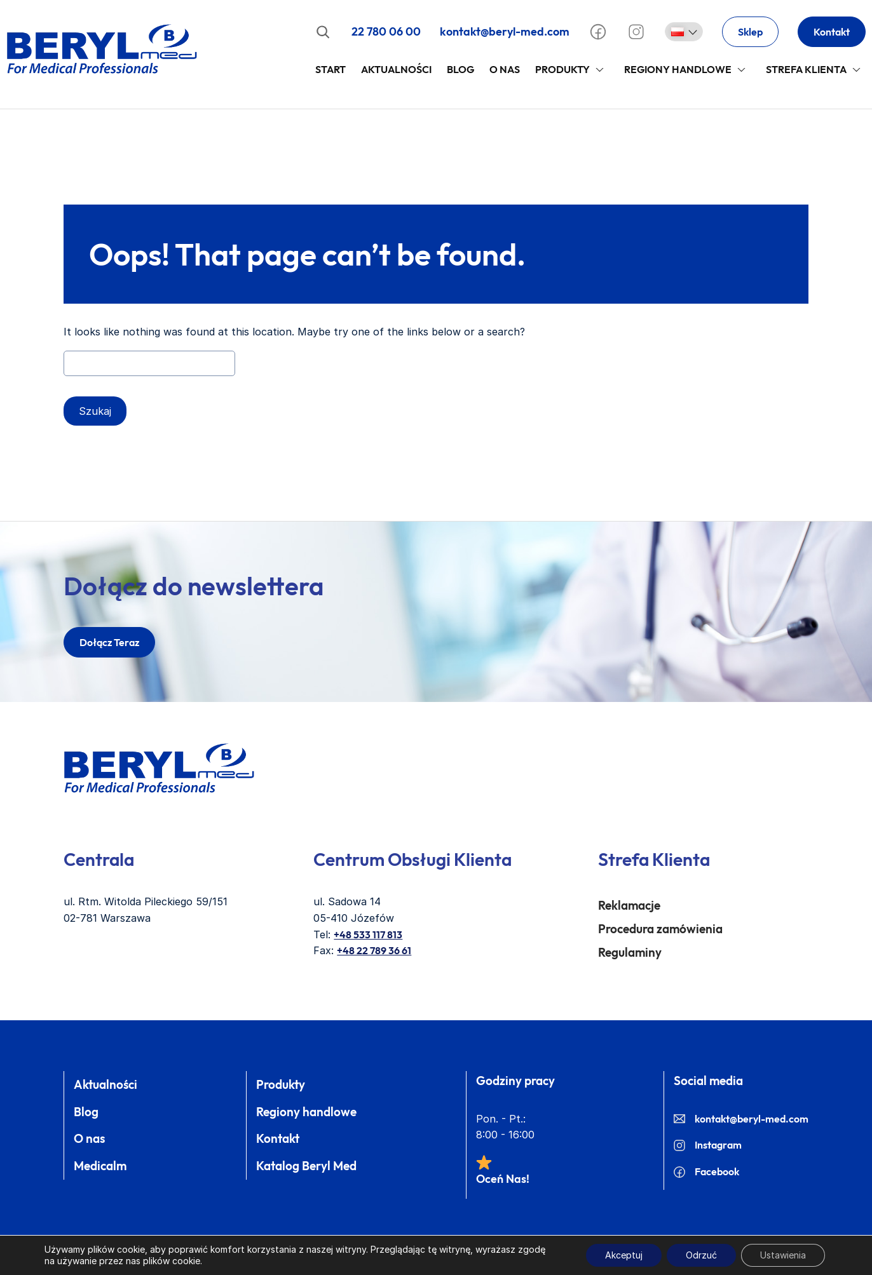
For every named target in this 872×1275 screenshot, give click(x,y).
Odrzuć (701, 1255)
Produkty (562, 69)
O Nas (504, 69)
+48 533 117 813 (368, 934)
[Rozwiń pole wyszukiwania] (322, 31)
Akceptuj (624, 1255)
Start (330, 69)
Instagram (708, 1144)
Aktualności (396, 69)
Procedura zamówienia (660, 928)
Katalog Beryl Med (306, 1165)
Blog (460, 69)
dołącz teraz (109, 642)
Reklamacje (629, 905)
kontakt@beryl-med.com (504, 31)
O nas (89, 1138)
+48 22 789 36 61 (374, 950)
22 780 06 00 (386, 31)
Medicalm (100, 1165)
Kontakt (832, 31)
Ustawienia (783, 1255)
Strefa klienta (806, 69)
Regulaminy (630, 952)
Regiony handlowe (678, 69)
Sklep (750, 31)
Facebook (706, 1171)
